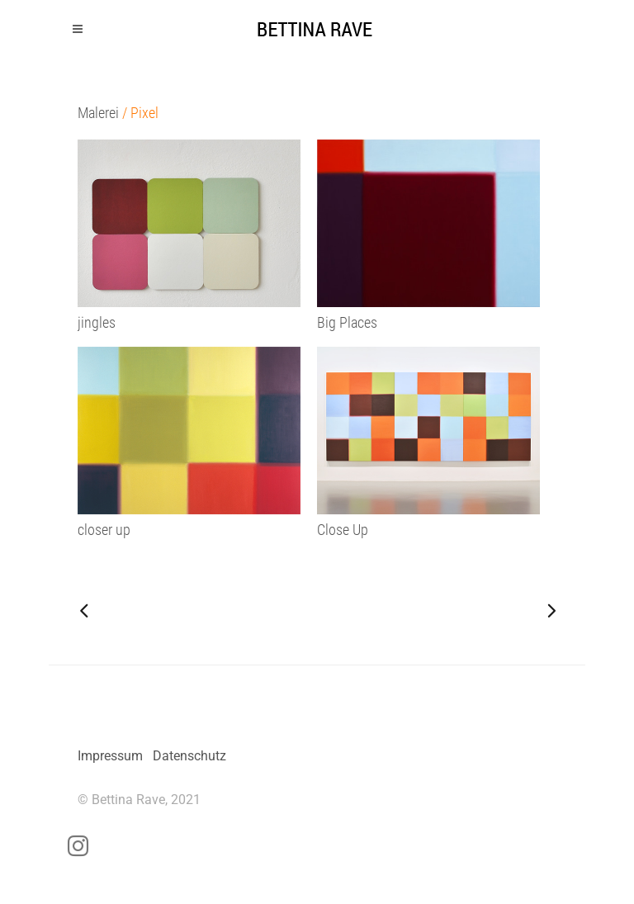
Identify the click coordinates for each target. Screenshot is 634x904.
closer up (104, 529)
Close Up (342, 529)
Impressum (110, 756)
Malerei (98, 112)
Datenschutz (189, 756)
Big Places (347, 322)
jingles (97, 322)
